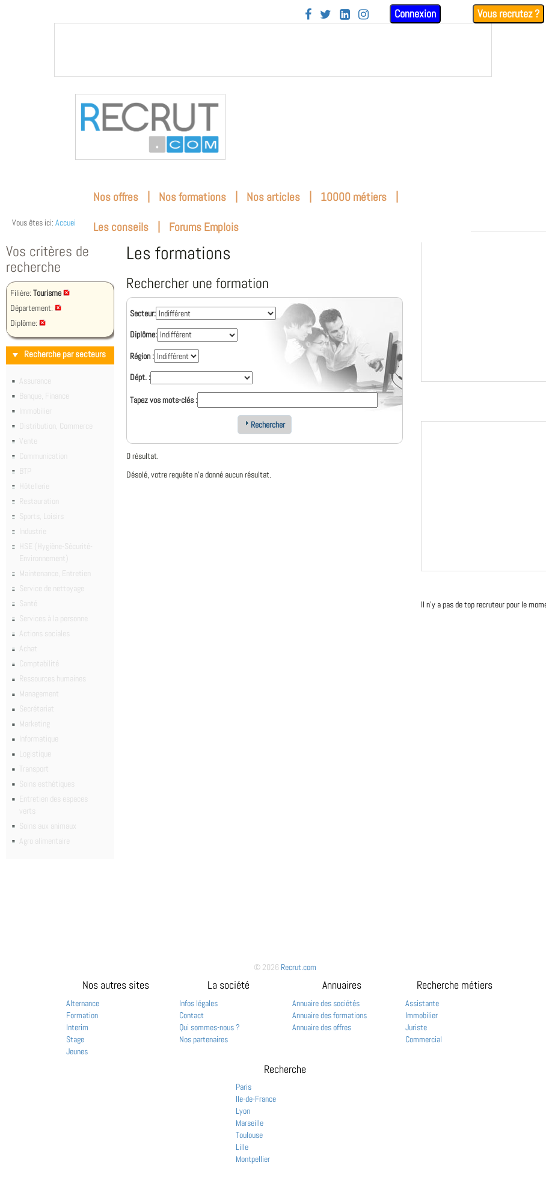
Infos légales (198, 1003)
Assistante (422, 1003)
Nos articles (273, 196)
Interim (77, 1027)
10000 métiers (354, 196)
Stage (75, 1039)
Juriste (416, 1027)
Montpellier (253, 1159)
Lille (242, 1146)
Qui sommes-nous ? (209, 1027)
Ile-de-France (256, 1098)
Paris (243, 1086)
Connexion (415, 13)
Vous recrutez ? (508, 13)
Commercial (423, 1039)
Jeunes (77, 1051)
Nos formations (192, 196)
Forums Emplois (204, 227)
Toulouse (249, 1134)
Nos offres (115, 196)
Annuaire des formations (329, 1015)
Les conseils (121, 227)
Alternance (82, 1003)
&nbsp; (273, 50)
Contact (191, 1015)
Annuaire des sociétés (326, 1003)
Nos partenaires (203, 1039)
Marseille (249, 1122)
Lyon (243, 1110)
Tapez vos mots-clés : (163, 400)
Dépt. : (140, 377)
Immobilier (421, 1015)
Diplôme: (143, 334)
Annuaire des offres (321, 1027)
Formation (82, 1015)
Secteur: (143, 313)
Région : (142, 356)
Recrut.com (298, 967)
